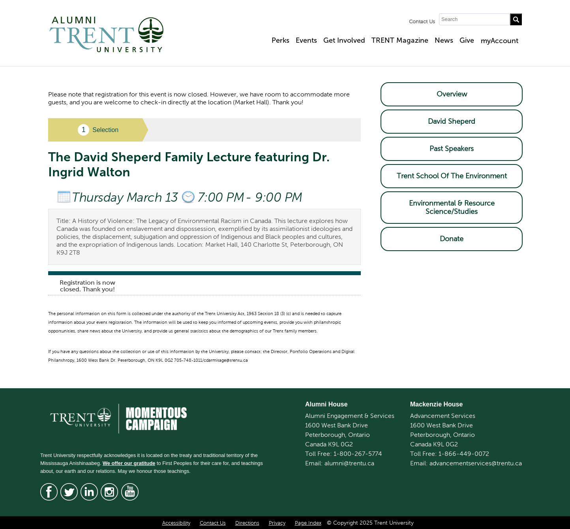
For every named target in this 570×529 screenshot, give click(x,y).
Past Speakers (451, 149)
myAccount (499, 40)
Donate (451, 239)
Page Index (308, 523)
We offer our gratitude (129, 463)
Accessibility (176, 523)
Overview (452, 94)
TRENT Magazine (399, 40)
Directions (247, 523)
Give (466, 40)
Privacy (277, 523)
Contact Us (422, 22)
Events (306, 40)
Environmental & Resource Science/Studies (452, 207)
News (444, 40)
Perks (280, 40)
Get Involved (344, 40)
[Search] (474, 19)
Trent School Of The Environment (452, 176)
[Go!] (516, 19)
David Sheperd (451, 121)
